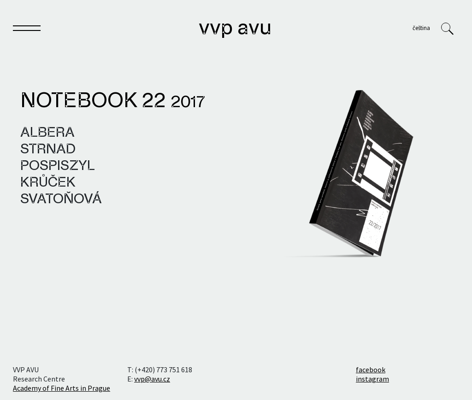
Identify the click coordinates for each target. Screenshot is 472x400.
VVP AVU (235, 28)
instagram (372, 378)
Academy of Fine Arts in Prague (61, 388)
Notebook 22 (112, 101)
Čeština (421, 27)
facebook (370, 369)
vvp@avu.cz (152, 378)
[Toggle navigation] (27, 30)
